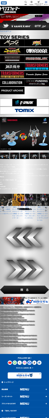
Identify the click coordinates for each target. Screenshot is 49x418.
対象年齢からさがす (9, 358)
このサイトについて (8, 415)
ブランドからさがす (9, 336)
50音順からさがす (8, 365)
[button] (2, 209)
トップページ (9, 315)
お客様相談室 (6, 386)
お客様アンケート (10, 401)
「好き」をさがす (10, 343)
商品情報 (8, 16)
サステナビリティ (10, 393)
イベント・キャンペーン (12, 408)
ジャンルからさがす (9, 351)
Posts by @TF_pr (5, 31)
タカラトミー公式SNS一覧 (23, 300)
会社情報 (5, 372)
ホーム (3, 16)
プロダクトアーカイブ (18, 16)
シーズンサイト (7, 329)
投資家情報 (5, 379)
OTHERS (27, 16)
